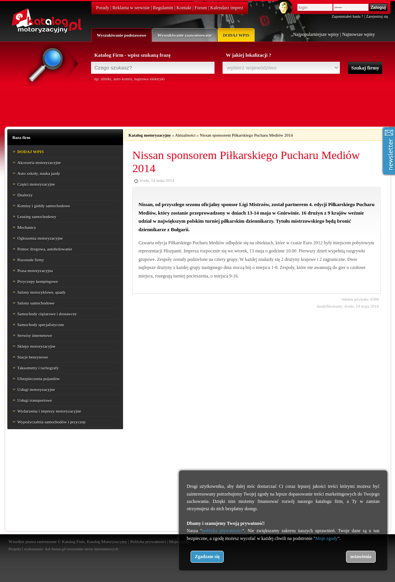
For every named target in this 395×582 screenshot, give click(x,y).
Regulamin (163, 7)
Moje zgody (327, 538)
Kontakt (184, 7)
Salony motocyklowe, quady (41, 292)
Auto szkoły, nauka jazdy (38, 173)
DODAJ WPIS (236, 35)
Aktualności (185, 135)
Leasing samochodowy (36, 216)
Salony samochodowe (35, 303)
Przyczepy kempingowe (37, 281)
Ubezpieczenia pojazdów (38, 378)
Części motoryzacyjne (36, 184)
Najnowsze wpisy (358, 34)
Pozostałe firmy (30, 259)
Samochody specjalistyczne (40, 324)
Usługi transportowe (34, 400)
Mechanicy (26, 227)
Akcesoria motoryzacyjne (39, 162)
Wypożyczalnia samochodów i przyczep (51, 422)
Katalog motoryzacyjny (149, 135)
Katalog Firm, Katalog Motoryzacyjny (94, 541)
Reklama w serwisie (131, 7)
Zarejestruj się (377, 16)
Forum (201, 7)
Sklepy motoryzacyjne (36, 346)
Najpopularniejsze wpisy (316, 34)
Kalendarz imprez (226, 7)
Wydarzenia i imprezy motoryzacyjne (49, 411)
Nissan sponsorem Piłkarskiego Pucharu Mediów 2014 (246, 135)
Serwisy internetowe (34, 335)
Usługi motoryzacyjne (36, 389)
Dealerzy (25, 195)
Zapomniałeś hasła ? (347, 16)
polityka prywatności (222, 530)
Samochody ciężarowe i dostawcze (47, 313)
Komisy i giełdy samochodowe (43, 205)
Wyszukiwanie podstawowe (121, 35)
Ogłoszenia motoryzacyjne (40, 238)
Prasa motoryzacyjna (35, 270)
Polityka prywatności (148, 541)
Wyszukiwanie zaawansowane (184, 35)
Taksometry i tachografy (38, 367)
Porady (102, 7)
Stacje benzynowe (32, 357)
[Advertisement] (197, 103)
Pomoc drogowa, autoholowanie (44, 249)
